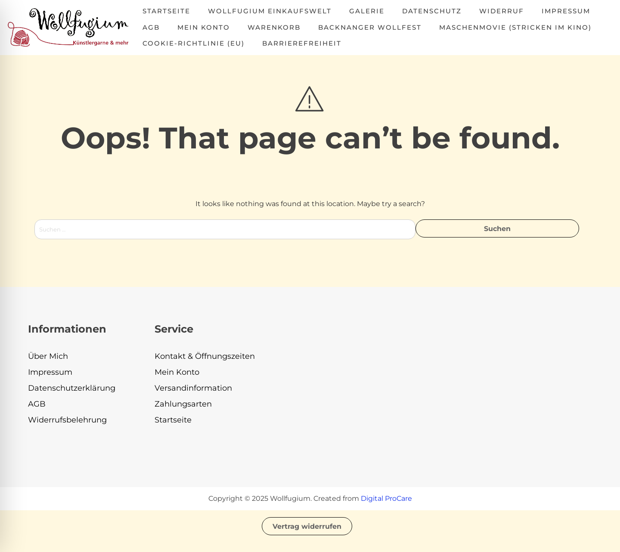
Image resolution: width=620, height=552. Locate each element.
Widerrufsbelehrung (67, 420)
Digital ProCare (386, 498)
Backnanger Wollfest (370, 27)
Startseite (166, 11)
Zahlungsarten (183, 404)
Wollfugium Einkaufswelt (270, 11)
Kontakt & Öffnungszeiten (205, 356)
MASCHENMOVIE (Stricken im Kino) (515, 27)
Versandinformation (193, 388)
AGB (151, 27)
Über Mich (48, 356)
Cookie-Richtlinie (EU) (194, 43)
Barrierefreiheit (301, 43)
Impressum (566, 11)
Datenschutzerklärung (71, 388)
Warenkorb (274, 27)
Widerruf (501, 11)
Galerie (366, 11)
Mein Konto (203, 27)
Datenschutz (432, 11)
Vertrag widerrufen (307, 526)
